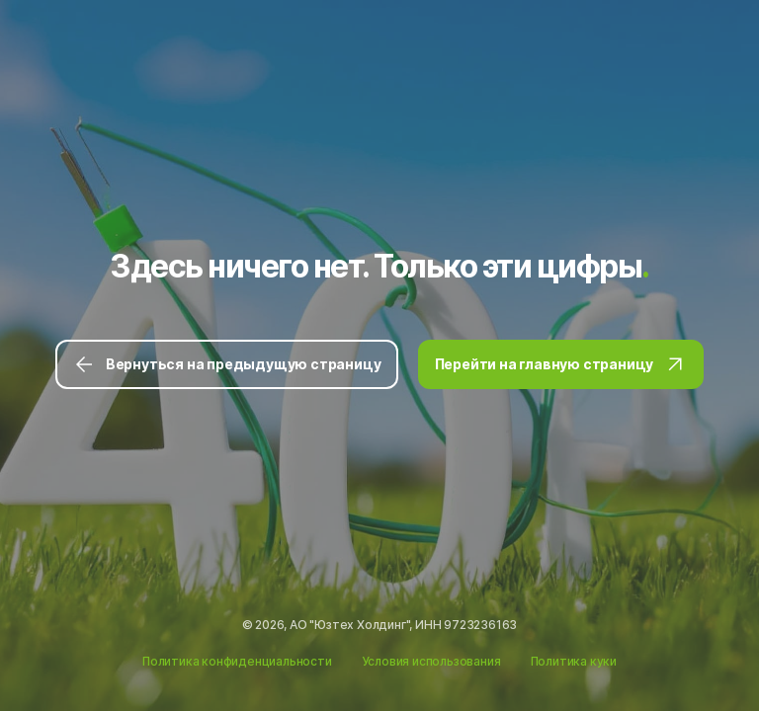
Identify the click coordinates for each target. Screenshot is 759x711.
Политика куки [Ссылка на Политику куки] (574, 661)
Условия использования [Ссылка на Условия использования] (431, 661)
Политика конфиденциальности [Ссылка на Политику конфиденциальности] (237, 661)
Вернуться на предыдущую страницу (226, 364)
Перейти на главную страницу (561, 364)
